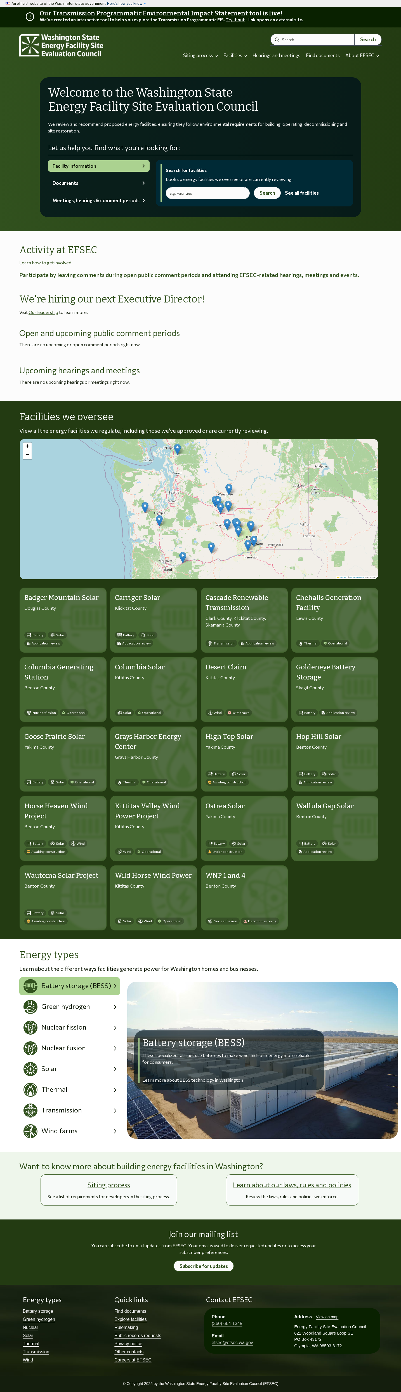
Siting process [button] (200, 55)
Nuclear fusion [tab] (55, 1048)
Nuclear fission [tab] (55, 1027)
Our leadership (43, 312)
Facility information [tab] (74, 166)
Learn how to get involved (45, 262)
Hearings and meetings (276, 55)
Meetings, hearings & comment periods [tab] (96, 200)
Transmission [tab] (53, 1110)
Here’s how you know (125, 3)
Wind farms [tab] (50, 1131)
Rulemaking (126, 1327)
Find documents (323, 55)
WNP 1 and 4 (226, 875)
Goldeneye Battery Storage (325, 672)
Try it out (235, 19)
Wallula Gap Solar (325, 806)
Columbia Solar (140, 667)
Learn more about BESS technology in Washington (192, 1080)
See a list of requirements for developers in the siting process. (109, 1196)
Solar (28, 1335)
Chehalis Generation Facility (329, 603)
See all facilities (302, 193)
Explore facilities (130, 1319)
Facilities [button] (235, 55)
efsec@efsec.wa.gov (232, 1342)
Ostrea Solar (225, 806)
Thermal (31, 1343)
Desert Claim (226, 667)
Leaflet (341, 577)
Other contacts (128, 1351)
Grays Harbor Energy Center (148, 742)
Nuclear (30, 1327)
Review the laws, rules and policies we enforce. (292, 1196)
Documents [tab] (65, 183)
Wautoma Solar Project (61, 875)
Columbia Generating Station (58, 672)
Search (368, 39)
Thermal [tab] (45, 1090)
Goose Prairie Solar (54, 737)
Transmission (36, 1351)
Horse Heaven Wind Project (56, 811)
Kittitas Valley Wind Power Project (147, 811)
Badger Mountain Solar (61, 598)
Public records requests (137, 1335)
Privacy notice (128, 1343)
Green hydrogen (39, 1319)
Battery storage (38, 1311)
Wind (28, 1360)
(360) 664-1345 (227, 1323)
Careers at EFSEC (132, 1360)
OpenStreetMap (357, 577)
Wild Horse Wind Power (153, 875)
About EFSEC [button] (362, 55)
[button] (228, 489)
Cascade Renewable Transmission (237, 603)
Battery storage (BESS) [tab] (67, 986)
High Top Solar (229, 737)
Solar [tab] (40, 1069)
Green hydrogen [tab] (57, 1007)
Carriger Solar (137, 598)
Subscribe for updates (204, 1266)
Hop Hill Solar (318, 737)
